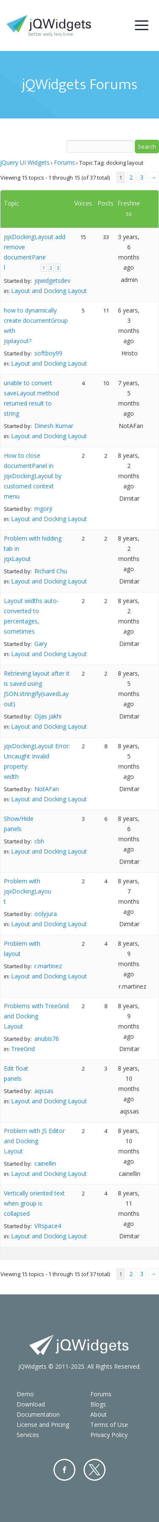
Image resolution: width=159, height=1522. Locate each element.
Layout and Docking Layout (49, 291)
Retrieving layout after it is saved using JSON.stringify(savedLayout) (37, 688)
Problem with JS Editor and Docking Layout (34, 1141)
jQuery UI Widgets (25, 162)
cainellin (45, 1163)
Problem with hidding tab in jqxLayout (32, 548)
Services (28, 1435)
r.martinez (48, 966)
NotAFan (131, 426)
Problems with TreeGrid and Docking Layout (36, 1016)
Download (31, 1404)
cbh (39, 841)
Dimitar (129, 498)
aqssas (43, 1091)
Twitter (95, 1470)
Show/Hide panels (18, 824)
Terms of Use (109, 1425)
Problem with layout (22, 948)
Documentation (38, 1414)
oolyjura (45, 914)
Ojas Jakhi (47, 716)
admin (129, 280)
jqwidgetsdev (52, 280)
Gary (40, 644)
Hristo (129, 353)
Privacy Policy (109, 1435)
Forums (64, 162)
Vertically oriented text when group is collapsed (34, 1203)
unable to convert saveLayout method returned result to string (31, 398)
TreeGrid (23, 1049)
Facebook (64, 1470)
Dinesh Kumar (53, 426)
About (98, 1414)
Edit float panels (16, 1073)
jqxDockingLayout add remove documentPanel (34, 252)
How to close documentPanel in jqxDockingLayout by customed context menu (32, 475)
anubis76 (46, 1038)
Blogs (98, 1404)
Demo (25, 1394)
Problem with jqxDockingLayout (27, 891)
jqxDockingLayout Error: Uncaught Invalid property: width (37, 761)
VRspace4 (47, 1226)
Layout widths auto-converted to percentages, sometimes (31, 616)
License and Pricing (43, 1425)
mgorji (43, 509)
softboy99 (48, 353)
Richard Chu (50, 571)
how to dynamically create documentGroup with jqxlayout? (36, 325)
